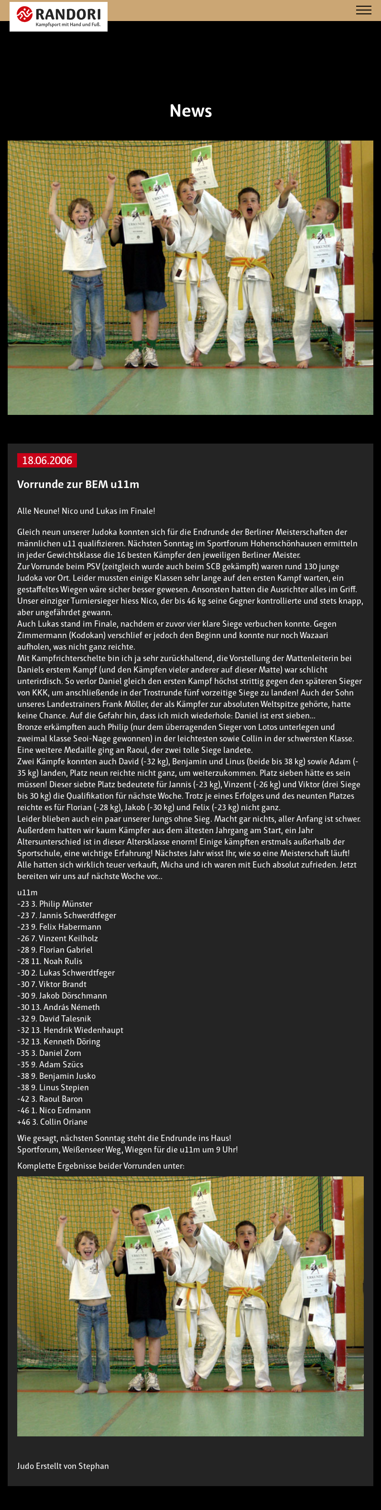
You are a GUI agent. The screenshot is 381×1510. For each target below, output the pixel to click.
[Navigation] (363, 11)
